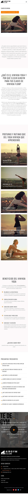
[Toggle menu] (26, 2)
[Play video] (14, 430)
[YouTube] (13, 490)
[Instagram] (16, 490)
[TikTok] (20, 490)
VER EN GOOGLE (6, 470)
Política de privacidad (5, 478)
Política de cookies (4, 482)
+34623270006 (5, 466)
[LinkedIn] (18, 490)
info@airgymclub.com (7, 472)
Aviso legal (3, 480)
